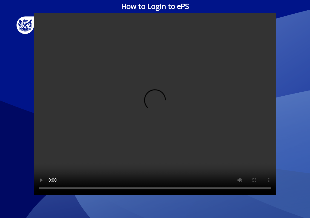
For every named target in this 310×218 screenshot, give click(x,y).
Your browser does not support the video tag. (155, 104)
